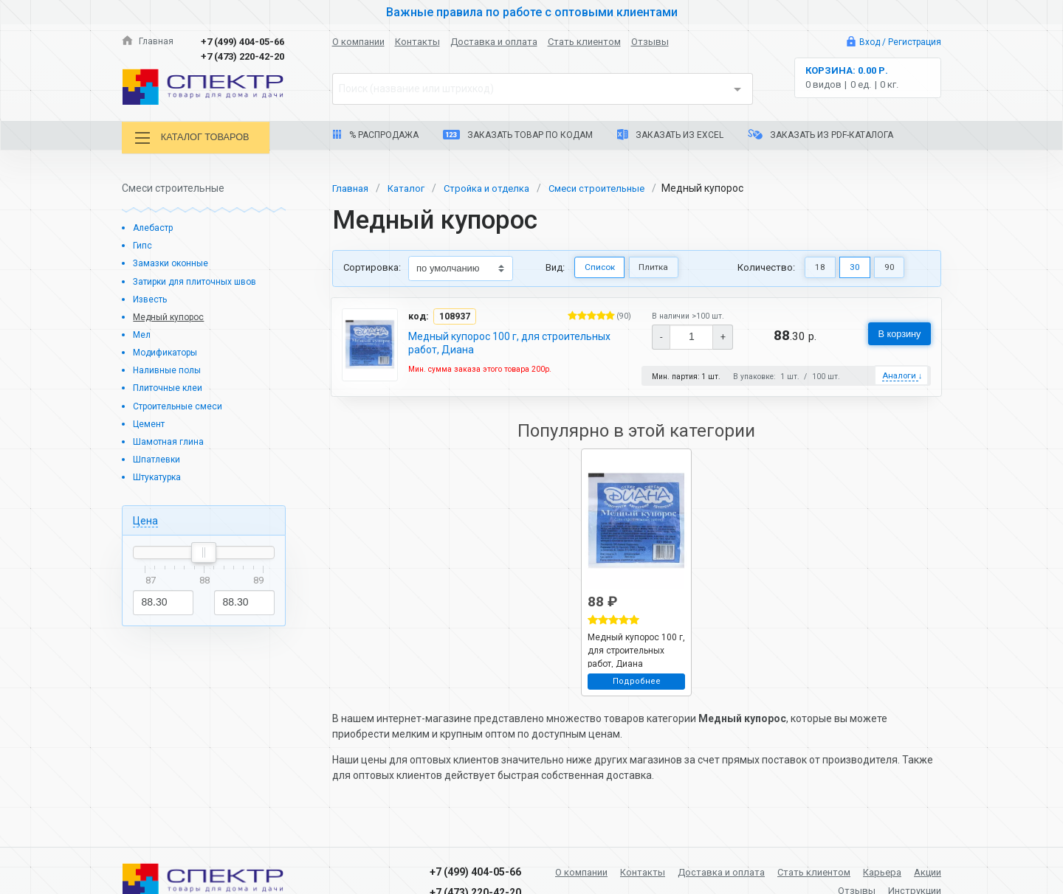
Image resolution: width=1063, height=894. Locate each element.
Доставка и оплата (493, 41)
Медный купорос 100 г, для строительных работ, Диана (510, 342)
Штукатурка (160, 476)
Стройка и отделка (495, 187)
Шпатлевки (158, 458)
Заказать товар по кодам (518, 135)
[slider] (203, 551)
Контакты (417, 41)
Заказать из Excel (670, 134)
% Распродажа (375, 135)
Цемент (150, 422)
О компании (358, 41)
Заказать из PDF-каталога (820, 134)
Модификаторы (169, 351)
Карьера (920, 870)
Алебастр (155, 226)
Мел (142, 333)
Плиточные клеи (170, 386)
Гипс (143, 244)
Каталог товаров (198, 138)
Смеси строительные (610, 187)
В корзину (895, 333)
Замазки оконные (173, 262)
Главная (148, 41)
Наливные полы (169, 369)
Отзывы (650, 41)
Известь (152, 297)
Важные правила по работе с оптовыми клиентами (531, 11)
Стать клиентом (584, 41)
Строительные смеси (181, 404)
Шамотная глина (170, 440)
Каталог (410, 187)
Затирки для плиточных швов (201, 279)
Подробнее (637, 682)
